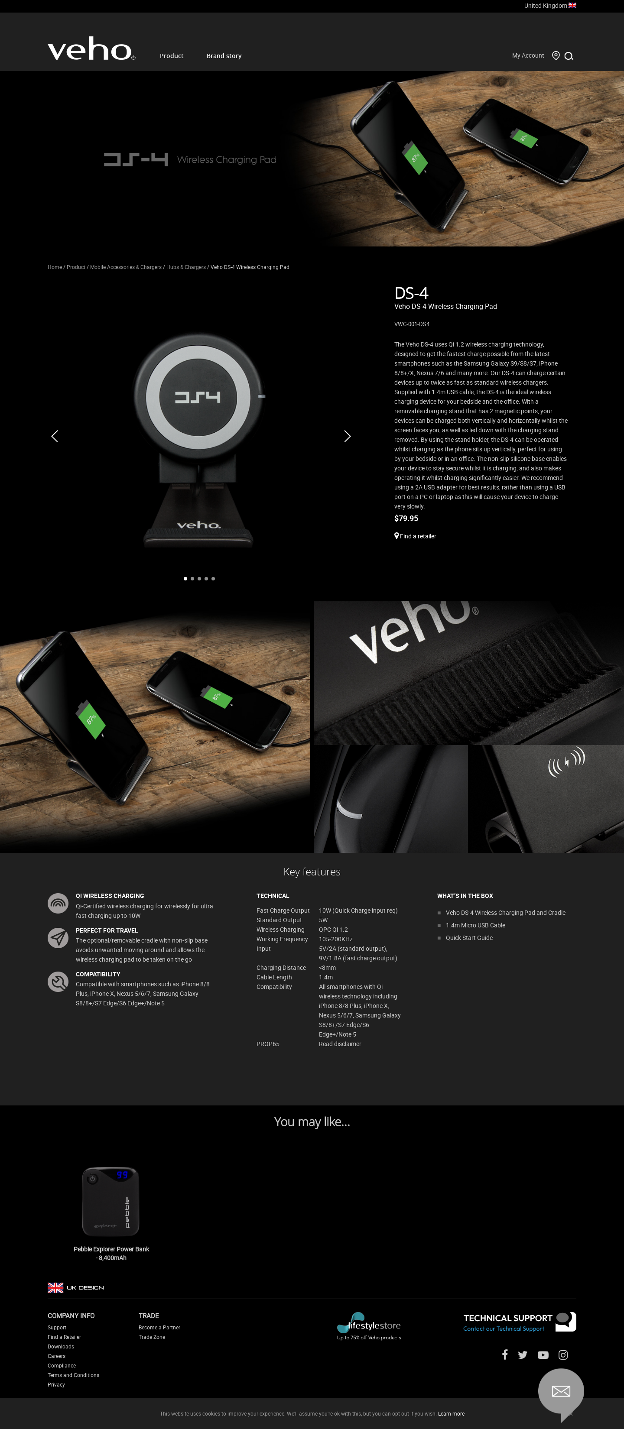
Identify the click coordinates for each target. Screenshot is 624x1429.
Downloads (61, 1346)
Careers (56, 1355)
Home (55, 266)
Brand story (224, 56)
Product (172, 56)
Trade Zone (152, 1336)
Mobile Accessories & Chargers (126, 266)
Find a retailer (415, 536)
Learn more (451, 1413)
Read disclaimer (340, 1044)
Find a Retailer (64, 1336)
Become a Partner (159, 1327)
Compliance (62, 1365)
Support (57, 1327)
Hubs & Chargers (186, 266)
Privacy (56, 1384)
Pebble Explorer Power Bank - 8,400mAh (111, 1253)
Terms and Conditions (73, 1374)
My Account (528, 55)
